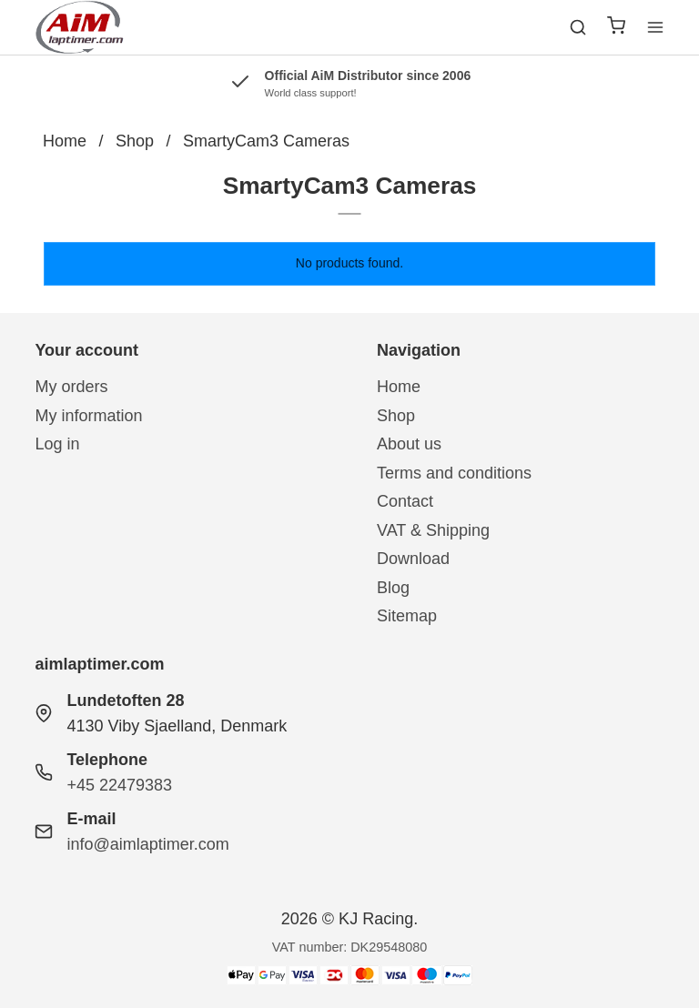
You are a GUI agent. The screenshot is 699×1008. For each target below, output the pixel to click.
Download (413, 558)
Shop (396, 416)
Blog (393, 588)
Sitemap (407, 616)
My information (88, 416)
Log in (57, 444)
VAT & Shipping (433, 530)
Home (398, 387)
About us (409, 444)
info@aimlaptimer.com (147, 844)
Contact (405, 501)
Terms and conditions (454, 473)
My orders (71, 387)
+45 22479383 (119, 785)
